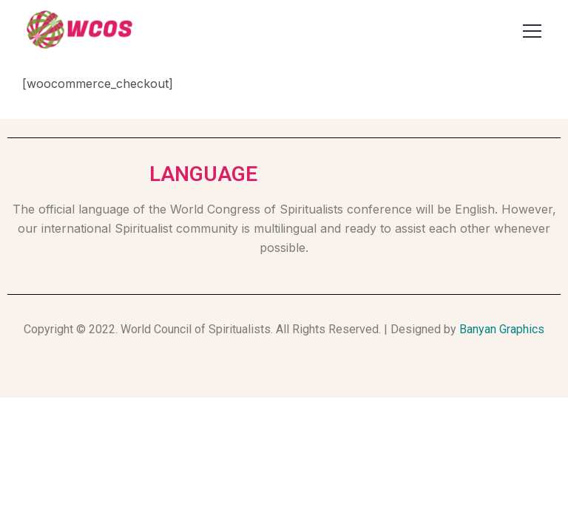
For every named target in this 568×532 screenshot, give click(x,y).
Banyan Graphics (501, 329)
